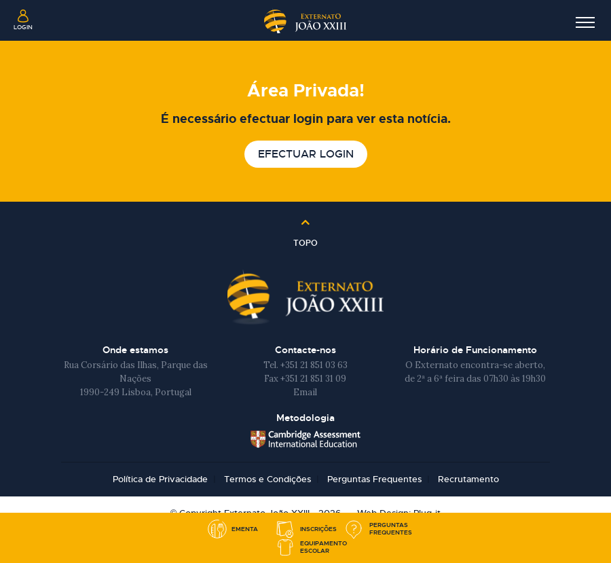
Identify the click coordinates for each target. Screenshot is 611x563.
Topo (305, 238)
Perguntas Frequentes (374, 479)
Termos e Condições (267, 479)
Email (305, 392)
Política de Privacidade (160, 479)
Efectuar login (306, 154)
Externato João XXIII (305, 20)
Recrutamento (468, 479)
